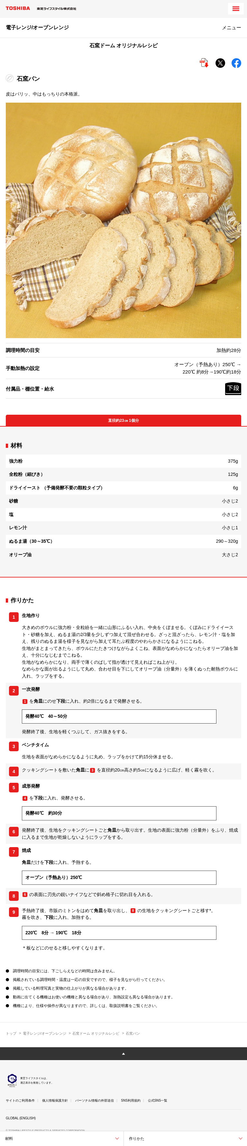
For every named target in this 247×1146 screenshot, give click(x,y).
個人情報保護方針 (55, 1100)
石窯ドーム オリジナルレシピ (95, 1033)
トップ (11, 1033)
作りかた (136, 1138)
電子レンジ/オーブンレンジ (44, 1033)
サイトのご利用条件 (20, 1100)
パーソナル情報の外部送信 (94, 1100)
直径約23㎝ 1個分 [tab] (123, 420)
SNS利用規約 (131, 1100)
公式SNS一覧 (158, 1100)
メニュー (231, 27)
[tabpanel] (123, 502)
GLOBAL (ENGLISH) (21, 1118)
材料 (9, 1138)
